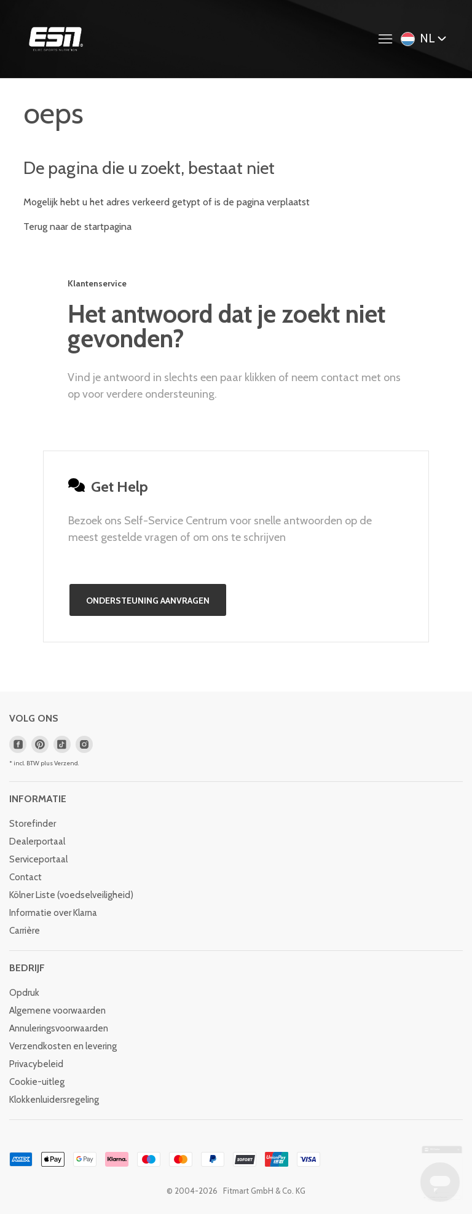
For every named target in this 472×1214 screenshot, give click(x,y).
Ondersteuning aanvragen (148, 600)
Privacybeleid (36, 1064)
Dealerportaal (37, 841)
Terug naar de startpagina (77, 226)
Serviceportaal (38, 859)
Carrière (24, 930)
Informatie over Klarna (53, 912)
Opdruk (24, 992)
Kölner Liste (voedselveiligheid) (71, 895)
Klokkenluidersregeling (54, 1099)
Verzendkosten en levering (63, 1046)
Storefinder (32, 823)
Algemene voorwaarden (57, 1010)
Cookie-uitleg (37, 1081)
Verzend (66, 763)
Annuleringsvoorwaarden (58, 1028)
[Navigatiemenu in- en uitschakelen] (388, 39)
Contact (25, 877)
